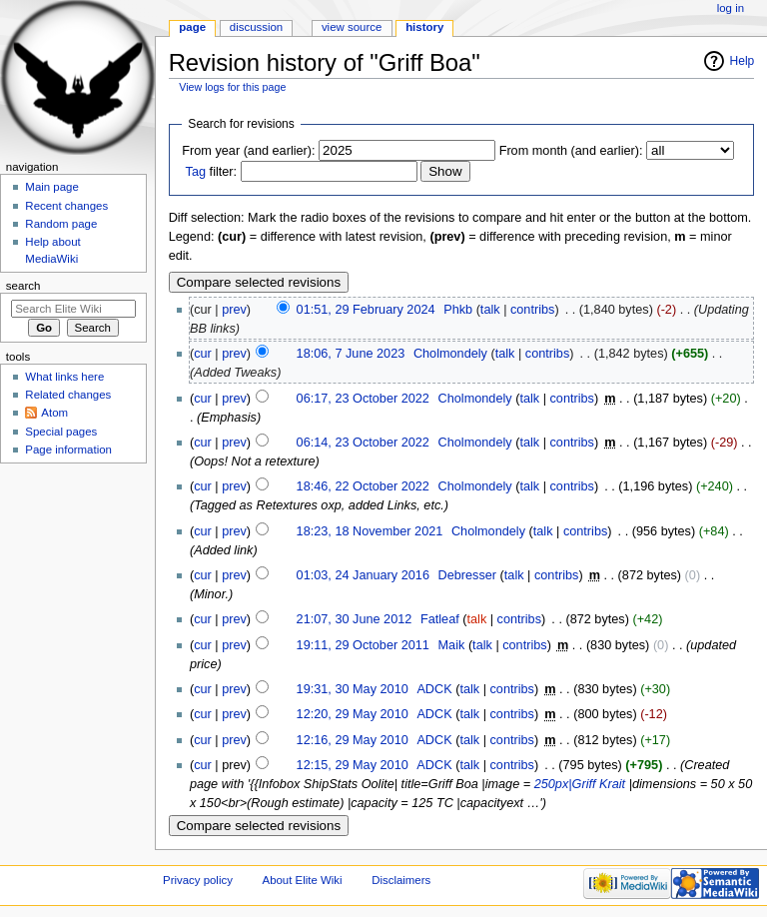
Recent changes (66, 206)
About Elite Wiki (303, 880)
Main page (52, 187)
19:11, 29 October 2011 (363, 645)
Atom (54, 413)
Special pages (61, 432)
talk (490, 310)
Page (192, 27)
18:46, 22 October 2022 (363, 486)
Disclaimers (401, 880)
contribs (532, 310)
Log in (730, 8)
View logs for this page (232, 87)
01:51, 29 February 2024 (366, 310)
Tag (196, 172)
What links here (64, 377)
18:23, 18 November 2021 (370, 531)
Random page (61, 224)
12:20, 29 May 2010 (352, 714)
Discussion (256, 27)
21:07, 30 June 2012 (354, 619)
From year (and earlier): (248, 151)
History (424, 27)
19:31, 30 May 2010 (352, 689)
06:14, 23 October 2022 (363, 443)
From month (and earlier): (571, 151)
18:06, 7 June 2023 (351, 354)
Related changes (68, 395)
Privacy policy (198, 880)
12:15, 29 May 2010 (352, 765)
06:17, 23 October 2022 (363, 399)
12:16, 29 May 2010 (352, 740)
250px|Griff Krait (579, 784)
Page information (68, 450)
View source (352, 27)
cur (203, 354)
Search (23, 286)
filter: (212, 172)
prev (234, 310)
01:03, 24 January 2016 (363, 575)
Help (742, 61)
